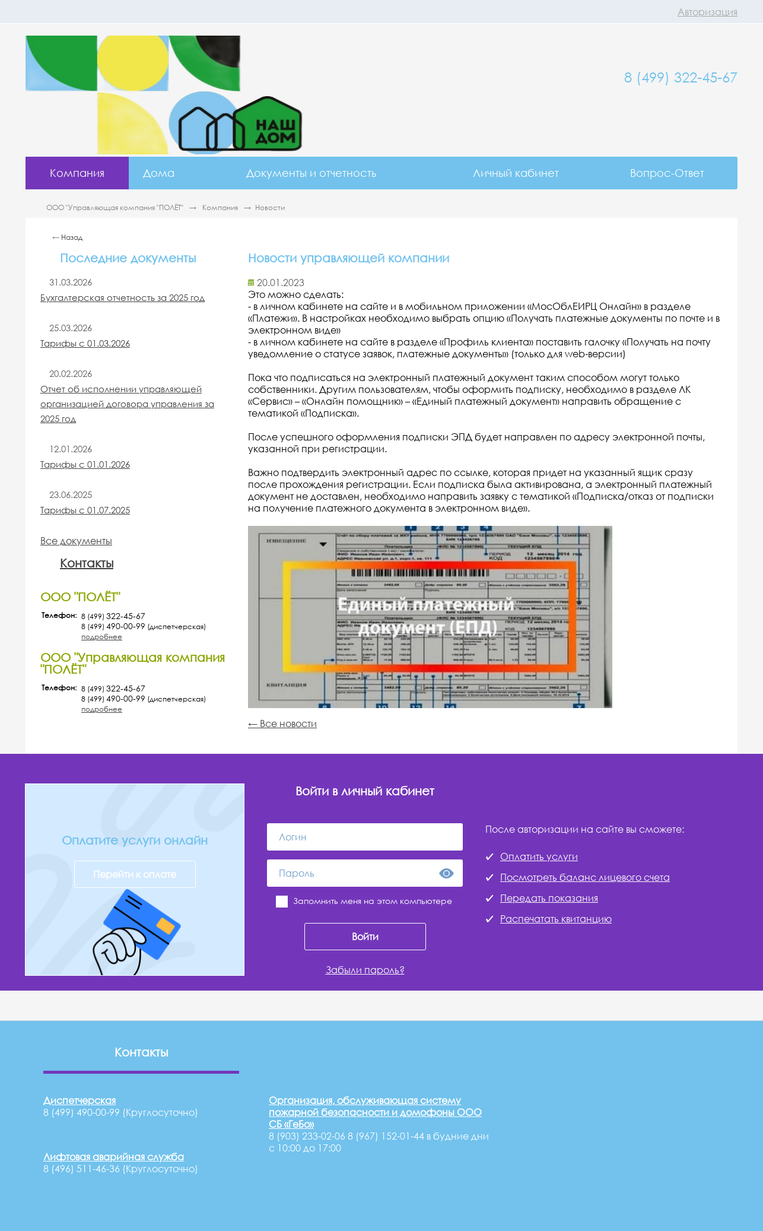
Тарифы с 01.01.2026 (85, 464)
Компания (77, 172)
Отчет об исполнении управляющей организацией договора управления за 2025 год (127, 403)
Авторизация (707, 12)
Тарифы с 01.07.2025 (85, 510)
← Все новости (282, 723)
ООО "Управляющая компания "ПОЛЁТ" (115, 207)
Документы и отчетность (311, 172)
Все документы (76, 541)
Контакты (86, 563)
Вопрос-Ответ (667, 172)
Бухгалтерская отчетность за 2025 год (122, 297)
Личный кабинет (516, 172)
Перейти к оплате (134, 874)
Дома (158, 172)
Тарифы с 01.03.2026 (85, 343)
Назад (71, 237)
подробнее (101, 636)
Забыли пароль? (365, 970)
